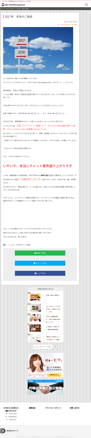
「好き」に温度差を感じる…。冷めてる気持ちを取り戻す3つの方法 (53, 319)
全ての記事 (74, 24)
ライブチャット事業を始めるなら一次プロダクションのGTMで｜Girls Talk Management (45, 436)
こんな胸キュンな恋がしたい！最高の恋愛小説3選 (52, 328)
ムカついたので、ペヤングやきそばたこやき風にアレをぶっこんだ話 (53, 309)
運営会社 (32, 408)
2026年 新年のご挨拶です (53, 295)
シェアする (40, 273)
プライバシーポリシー (53, 408)
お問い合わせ (74, 408)
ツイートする (40, 263)
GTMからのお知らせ (65, 24)
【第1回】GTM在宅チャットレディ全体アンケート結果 (53, 338)
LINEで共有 (40, 253)
